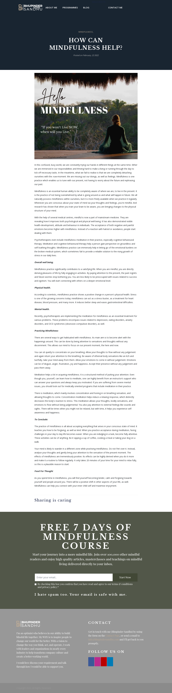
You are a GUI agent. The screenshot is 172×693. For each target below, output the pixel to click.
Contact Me (115, 7)
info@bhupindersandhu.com (103, 639)
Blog (86, 7)
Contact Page (113, 635)
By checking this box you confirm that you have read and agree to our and (86, 586)
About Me (51, 7)
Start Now (125, 577)
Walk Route (98, 1)
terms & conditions (122, 584)
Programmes (70, 7)
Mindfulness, (86, 31)
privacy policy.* (50, 587)
